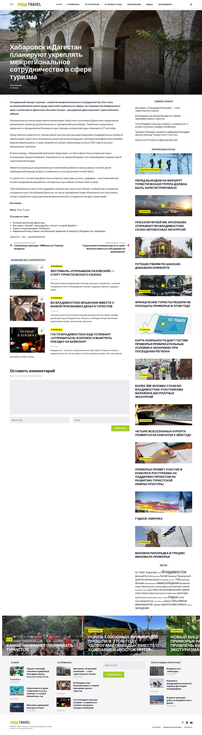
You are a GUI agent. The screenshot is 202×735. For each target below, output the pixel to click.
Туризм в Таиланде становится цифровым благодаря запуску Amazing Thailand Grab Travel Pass (162, 133)
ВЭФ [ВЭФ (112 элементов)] (159, 573)
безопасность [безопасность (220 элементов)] (149, 586)
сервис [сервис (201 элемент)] (166, 601)
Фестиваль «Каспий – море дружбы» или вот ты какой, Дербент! (45, 225)
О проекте (156, 727)
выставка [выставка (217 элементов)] (153, 589)
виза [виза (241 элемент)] (159, 586)
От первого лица (113, 4)
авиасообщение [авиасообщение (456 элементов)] (168, 583)
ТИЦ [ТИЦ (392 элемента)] (178, 579)
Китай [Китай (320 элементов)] (163, 575)
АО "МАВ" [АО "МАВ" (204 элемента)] (140, 572)
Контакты (188, 727)
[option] (43, 636)
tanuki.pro (29, 728)
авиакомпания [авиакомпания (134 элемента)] (150, 583)
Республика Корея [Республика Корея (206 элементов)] (150, 579)
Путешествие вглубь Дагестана (29, 222)
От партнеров (92, 4)
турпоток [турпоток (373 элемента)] (166, 604)
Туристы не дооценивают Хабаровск (31, 228)
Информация (134, 4)
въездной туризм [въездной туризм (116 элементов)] (141, 590)
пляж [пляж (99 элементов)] (155, 601)
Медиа (149, 4)
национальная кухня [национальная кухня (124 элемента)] (149, 597)
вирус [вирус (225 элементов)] (165, 586)
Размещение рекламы (172, 727)
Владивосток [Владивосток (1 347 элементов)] (174, 571)
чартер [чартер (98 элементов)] (189, 605)
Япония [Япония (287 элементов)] (139, 583)
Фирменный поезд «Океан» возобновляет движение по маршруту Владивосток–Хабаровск (59, 231)
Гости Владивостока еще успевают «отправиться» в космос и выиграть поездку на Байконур (161, 125)
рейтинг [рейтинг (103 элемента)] (160, 601)
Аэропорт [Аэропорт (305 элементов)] (152, 572)
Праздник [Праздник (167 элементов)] (172, 576)
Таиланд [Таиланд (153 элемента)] (185, 579)
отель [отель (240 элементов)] (181, 597)
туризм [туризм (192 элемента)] (156, 604)
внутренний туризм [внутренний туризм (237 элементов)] (178, 586)
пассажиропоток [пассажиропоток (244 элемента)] (144, 600)
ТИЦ (23, 237)
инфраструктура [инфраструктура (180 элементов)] (156, 593)
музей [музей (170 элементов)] (138, 597)
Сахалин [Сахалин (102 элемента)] (172, 580)
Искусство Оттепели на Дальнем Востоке (156, 140)
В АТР (59, 4)
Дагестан (15, 237)
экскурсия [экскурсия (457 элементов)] (142, 608)
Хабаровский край (36, 237)
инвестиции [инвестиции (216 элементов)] (141, 593)
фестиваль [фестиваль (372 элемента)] (179, 604)
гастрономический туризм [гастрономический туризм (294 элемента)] (174, 589)
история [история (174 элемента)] (168, 593)
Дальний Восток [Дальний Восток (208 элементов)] (143, 576)
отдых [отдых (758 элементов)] (173, 597)
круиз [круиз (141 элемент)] (174, 593)
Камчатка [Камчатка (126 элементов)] (156, 576)
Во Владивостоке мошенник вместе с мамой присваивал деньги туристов (157, 117)
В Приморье (73, 4)
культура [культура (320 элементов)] (182, 593)
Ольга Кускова (16, 85)
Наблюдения (165, 4)
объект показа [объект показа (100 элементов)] (162, 597)
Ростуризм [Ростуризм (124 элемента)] (164, 580)
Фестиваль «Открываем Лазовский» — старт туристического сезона (157, 109)
